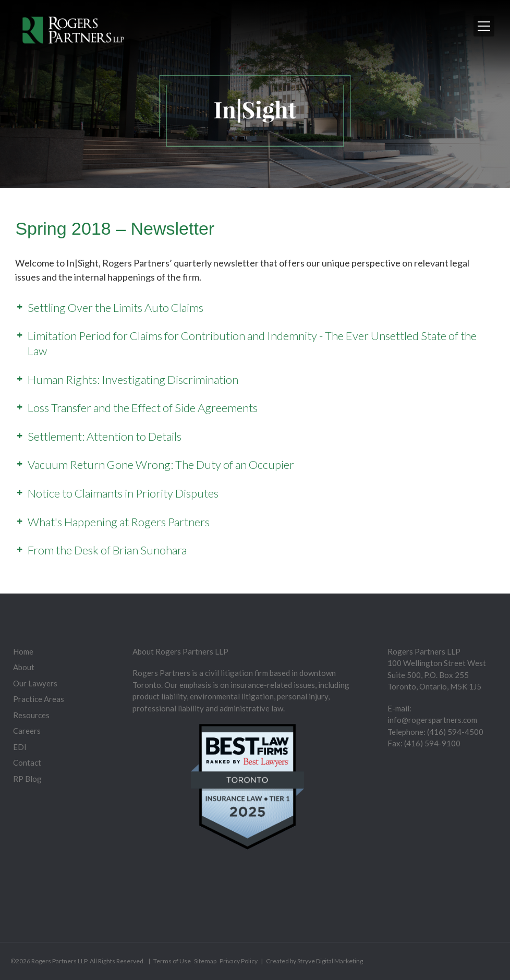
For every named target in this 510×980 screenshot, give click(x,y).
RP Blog (27, 778)
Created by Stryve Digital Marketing (314, 961)
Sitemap (205, 961)
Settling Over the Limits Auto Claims (115, 307)
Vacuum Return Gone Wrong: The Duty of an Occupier (161, 464)
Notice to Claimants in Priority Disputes (123, 493)
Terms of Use (172, 961)
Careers (27, 730)
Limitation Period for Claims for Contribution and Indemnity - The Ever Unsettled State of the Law (252, 343)
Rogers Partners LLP (59, 961)
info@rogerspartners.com (432, 719)
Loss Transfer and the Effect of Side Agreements (143, 408)
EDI (20, 747)
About (23, 667)
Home (23, 651)
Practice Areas (38, 699)
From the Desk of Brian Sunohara (107, 550)
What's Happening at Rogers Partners (119, 522)
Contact (27, 762)
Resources (31, 715)
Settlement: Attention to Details (104, 436)
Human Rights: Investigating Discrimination (133, 379)
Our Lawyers (35, 683)
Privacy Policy (239, 961)
